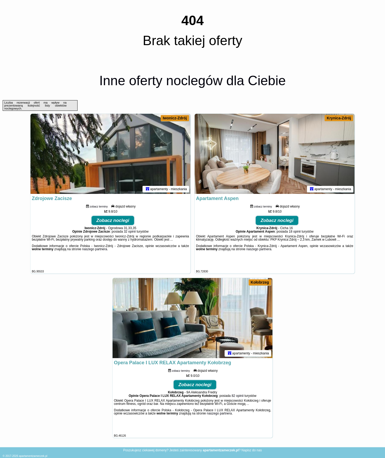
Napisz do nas (251, 450)
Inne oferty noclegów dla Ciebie (192, 80)
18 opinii (295, 231)
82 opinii (238, 396)
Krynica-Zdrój (339, 118)
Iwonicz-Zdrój (175, 118)
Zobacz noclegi (113, 220)
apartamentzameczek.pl (33, 456)
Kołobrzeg (260, 282)
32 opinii (130, 231)
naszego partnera (94, 249)
